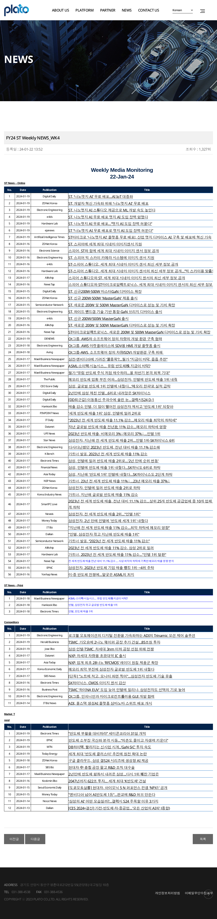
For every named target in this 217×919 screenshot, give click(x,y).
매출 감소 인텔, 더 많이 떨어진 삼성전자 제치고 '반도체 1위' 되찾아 (120, 406)
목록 (203, 839)
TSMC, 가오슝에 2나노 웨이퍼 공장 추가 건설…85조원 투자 (114, 642)
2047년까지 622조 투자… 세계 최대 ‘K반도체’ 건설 (107, 781)
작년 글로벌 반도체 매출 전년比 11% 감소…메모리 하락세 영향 (117, 426)
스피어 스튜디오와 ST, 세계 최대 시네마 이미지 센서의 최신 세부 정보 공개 (126, 277)
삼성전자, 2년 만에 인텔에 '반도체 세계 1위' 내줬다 (108, 520)
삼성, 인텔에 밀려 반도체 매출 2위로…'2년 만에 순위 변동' (113, 460)
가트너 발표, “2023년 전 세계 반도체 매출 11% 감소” (109, 541)
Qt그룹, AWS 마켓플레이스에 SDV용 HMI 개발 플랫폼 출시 (114, 345)
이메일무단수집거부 (199, 893)
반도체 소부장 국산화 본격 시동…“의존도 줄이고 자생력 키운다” (118, 740)
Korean (177, 10)
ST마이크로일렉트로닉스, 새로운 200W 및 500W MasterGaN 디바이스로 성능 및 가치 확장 (139, 332)
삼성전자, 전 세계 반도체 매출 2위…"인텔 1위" (104, 514)
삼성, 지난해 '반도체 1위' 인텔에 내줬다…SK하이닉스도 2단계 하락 (120, 474)
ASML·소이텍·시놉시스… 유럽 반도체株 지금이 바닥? (109, 365)
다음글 (35, 839)
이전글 (14, 839)
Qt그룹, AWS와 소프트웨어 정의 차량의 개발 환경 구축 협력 (115, 338)
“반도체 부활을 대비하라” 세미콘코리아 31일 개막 (107, 733)
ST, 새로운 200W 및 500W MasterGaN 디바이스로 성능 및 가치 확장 (121, 305)
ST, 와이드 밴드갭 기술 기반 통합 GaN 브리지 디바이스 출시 (115, 311)
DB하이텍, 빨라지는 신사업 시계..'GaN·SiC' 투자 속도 (109, 747)
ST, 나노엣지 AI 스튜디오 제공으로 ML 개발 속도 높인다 (111, 210)
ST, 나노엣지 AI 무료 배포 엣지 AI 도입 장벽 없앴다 (108, 217)
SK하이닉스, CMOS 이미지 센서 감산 (97, 682)
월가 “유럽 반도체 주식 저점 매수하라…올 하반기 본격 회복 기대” (119, 372)
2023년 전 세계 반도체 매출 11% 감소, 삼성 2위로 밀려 (111, 547)
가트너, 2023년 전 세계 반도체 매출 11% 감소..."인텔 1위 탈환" (117, 554)
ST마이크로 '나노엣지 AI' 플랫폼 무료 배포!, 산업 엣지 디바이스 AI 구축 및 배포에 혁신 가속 (139, 237)
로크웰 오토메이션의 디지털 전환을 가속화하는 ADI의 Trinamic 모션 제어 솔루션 (131, 635)
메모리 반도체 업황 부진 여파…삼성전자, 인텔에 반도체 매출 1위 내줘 (122, 379)
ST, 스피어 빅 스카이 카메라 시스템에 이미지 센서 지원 (111, 257)
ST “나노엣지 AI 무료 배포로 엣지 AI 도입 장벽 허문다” (110, 230)
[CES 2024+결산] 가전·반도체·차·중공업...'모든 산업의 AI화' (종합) (119, 808)
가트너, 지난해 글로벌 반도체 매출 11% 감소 (103, 494)
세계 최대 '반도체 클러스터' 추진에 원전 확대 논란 (107, 753)
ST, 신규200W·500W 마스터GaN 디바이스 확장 (105, 291)
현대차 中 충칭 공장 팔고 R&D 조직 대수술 (101, 767)
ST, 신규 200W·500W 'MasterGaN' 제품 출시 (103, 298)
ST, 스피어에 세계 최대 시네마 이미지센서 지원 (105, 244)
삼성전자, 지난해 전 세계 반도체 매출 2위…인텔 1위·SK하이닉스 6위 (121, 440)
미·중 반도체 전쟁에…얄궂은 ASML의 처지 (101, 574)
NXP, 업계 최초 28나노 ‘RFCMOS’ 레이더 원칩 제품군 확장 (113, 662)
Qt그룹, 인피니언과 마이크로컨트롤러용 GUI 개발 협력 (111, 696)
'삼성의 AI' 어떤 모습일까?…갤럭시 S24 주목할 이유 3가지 (113, 801)
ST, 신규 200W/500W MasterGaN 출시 (98, 318)
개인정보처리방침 (167, 893)
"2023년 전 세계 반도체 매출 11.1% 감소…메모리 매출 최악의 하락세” (122, 420)
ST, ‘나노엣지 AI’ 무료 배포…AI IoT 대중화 (100, 196)
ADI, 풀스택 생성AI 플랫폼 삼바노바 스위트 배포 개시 (110, 703)
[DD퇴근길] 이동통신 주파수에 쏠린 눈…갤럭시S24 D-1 (111, 399)
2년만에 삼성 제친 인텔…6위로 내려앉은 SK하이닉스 (109, 393)
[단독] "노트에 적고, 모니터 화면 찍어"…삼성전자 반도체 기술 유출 (120, 676)
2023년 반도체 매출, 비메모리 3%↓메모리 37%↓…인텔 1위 (114, 433)
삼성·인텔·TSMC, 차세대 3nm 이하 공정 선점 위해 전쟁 (111, 649)
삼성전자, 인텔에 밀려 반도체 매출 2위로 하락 (104, 487)
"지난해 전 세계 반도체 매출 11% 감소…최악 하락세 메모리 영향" (119, 527)
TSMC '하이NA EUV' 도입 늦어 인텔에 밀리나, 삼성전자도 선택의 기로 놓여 (126, 689)
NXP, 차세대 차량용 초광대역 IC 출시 (97, 655)
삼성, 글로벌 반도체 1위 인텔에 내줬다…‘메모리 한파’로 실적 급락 (119, 386)
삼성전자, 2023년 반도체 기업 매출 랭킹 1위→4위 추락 (111, 567)
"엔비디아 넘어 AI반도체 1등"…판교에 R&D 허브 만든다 (111, 794)
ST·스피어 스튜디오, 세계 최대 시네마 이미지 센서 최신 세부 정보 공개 (123, 264)
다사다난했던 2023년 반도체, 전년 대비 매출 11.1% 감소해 (114, 447)
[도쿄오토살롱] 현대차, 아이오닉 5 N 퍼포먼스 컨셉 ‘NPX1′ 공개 (117, 787)
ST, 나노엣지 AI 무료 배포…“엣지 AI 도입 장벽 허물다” (110, 223)
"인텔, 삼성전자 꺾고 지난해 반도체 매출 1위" (103, 534)
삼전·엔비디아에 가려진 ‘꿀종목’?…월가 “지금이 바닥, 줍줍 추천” (117, 359)
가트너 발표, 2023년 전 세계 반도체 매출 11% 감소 (107, 454)
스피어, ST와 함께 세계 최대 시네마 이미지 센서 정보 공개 (113, 250)
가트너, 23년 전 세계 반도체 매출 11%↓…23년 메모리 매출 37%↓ (119, 481)
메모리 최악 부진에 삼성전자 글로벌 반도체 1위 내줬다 (111, 669)
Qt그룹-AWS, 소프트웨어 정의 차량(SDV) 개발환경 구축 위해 (115, 352)
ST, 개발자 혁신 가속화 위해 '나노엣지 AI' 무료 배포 (108, 203)
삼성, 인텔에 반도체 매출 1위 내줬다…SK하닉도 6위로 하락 (114, 467)
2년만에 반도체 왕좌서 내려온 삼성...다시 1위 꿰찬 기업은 (113, 774)
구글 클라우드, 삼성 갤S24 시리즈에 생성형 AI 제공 (108, 760)
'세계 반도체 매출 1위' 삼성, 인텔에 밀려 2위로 (104, 413)
